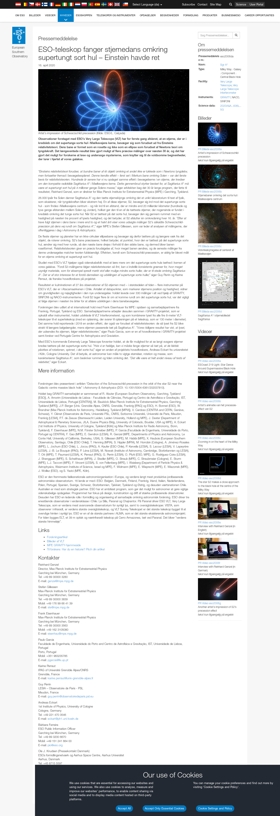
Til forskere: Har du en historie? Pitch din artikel (76, 549)
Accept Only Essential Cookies (164, 808)
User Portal (256, 4)
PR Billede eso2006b (210, 191)
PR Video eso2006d (209, 478)
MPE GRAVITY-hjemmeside (64, 545)
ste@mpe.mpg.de (58, 607)
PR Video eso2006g (209, 603)
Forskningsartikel (57, 537)
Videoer (50, 15)
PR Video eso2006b (209, 401)
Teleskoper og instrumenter (115, 15)
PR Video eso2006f (209, 563)
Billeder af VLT (55, 541)
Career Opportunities (259, 15)
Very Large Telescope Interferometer (229, 89)
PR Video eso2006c (209, 438)
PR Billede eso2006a (210, 149)
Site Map (215, 4)
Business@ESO (231, 15)
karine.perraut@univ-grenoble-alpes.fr (70, 678)
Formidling (190, 15)
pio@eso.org (55, 745)
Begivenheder (169, 15)
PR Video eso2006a (209, 361)
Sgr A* (224, 64)
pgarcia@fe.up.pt (58, 660)
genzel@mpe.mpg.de (61, 581)
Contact (202, 4)
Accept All (124, 808)
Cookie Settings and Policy (215, 808)
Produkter (210, 15)
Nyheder (66, 18)
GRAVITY (225, 97)
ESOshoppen (84, 15)
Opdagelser (148, 15)
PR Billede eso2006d (210, 311)
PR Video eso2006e (209, 522)
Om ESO (20, 15)
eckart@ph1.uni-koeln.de (63, 718)
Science (241, 4)
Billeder (35, 15)
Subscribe (188, 4)
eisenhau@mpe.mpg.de (62, 633)
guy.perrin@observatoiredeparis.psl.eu (70, 696)
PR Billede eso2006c (210, 246)
